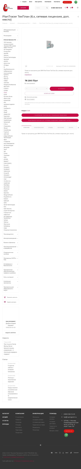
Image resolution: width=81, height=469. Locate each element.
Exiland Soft (7, 100)
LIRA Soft (6, 134)
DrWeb (6, 90)
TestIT (5, 149)
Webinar (6, 222)
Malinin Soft (7, 98)
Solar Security (7, 208)
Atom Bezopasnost (9, 143)
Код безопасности (9, 69)
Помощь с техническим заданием (12, 379)
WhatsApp (40, 445)
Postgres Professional (10, 84)
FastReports (7, 108)
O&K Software (7, 118)
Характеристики (39, 127)
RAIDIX (6, 191)
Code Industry (7, 163)
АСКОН (6, 61)
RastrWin (6, 193)
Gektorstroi (7, 171)
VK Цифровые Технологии (8, 217)
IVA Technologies (8, 145)
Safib (5, 202)
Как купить (61, 127)
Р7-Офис (6, 65)
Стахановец (7, 126)
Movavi (6, 128)
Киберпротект (8, 71)
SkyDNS (6, 53)
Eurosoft (6, 165)
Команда (18, 422)
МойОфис (6, 185)
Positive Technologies (10, 57)
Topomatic (7, 116)
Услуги (5, 420)
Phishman (6, 189)
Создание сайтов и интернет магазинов (11, 368)
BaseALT (6, 161)
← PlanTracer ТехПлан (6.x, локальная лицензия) (50, 115)
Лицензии (19, 432)
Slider (5, 228)
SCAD (5, 94)
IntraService (7, 181)
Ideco (5, 139)
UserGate (6, 82)
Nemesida (6, 147)
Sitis (5, 206)
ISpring (6, 76)
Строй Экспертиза (9, 210)
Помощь (53, 413)
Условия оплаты (38, 419)
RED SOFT (6, 86)
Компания (20, 413)
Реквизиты (36, 427)
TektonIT (6, 78)
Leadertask (7, 183)
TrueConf (6, 132)
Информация (38, 413)
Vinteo (5, 153)
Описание (26, 127)
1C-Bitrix (6, 88)
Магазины (36, 417)
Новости (5, 338)
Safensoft (6, 201)
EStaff (5, 112)
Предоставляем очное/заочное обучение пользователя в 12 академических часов (13, 393)
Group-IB (6, 173)
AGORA (6, 159)
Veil (5, 151)
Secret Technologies (9, 204)
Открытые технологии (10, 230)
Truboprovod (7, 212)
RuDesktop (7, 226)
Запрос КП (67, 2)
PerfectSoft (7, 122)
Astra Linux (7, 63)
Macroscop (7, 224)
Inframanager (7, 177)
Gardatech (6, 169)
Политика (36, 430)
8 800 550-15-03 (56, 8)
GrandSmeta (7, 130)
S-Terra (6, 124)
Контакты (19, 427)
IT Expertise (7, 141)
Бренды (5, 424)
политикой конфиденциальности (13, 457)
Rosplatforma (7, 197)
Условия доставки (38, 422)
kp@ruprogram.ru (70, 417)
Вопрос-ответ (54, 430)
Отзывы (50, 127)
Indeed (5, 80)
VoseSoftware (7, 120)
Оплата (71, 127)
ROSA (5, 106)
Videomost (7, 214)
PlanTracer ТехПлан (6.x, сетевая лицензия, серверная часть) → (50, 120)
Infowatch (6, 175)
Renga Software (8, 195)
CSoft (28, 110)
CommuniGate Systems (8, 73)
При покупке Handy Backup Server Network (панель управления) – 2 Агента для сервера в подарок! (10, 349)
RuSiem (6, 199)
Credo (5, 110)
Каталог (5, 413)
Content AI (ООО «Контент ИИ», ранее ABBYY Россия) (10, 46)
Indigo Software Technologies (8, 136)
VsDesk (6, 220)
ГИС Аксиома (7, 42)
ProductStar (7, 51)
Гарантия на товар (39, 425)
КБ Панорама (8, 49)
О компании (20, 417)
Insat (5, 179)
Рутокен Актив (8, 96)
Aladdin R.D (7, 114)
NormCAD (6, 187)
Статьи (4, 359)
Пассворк (6, 155)
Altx (5, 102)
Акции (5, 417)
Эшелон (6, 55)
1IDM (5, 157)
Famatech (6, 167)
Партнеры (19, 430)
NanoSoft (6, 59)
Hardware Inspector (9, 104)
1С (4, 67)
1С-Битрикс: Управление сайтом (24, 461)
